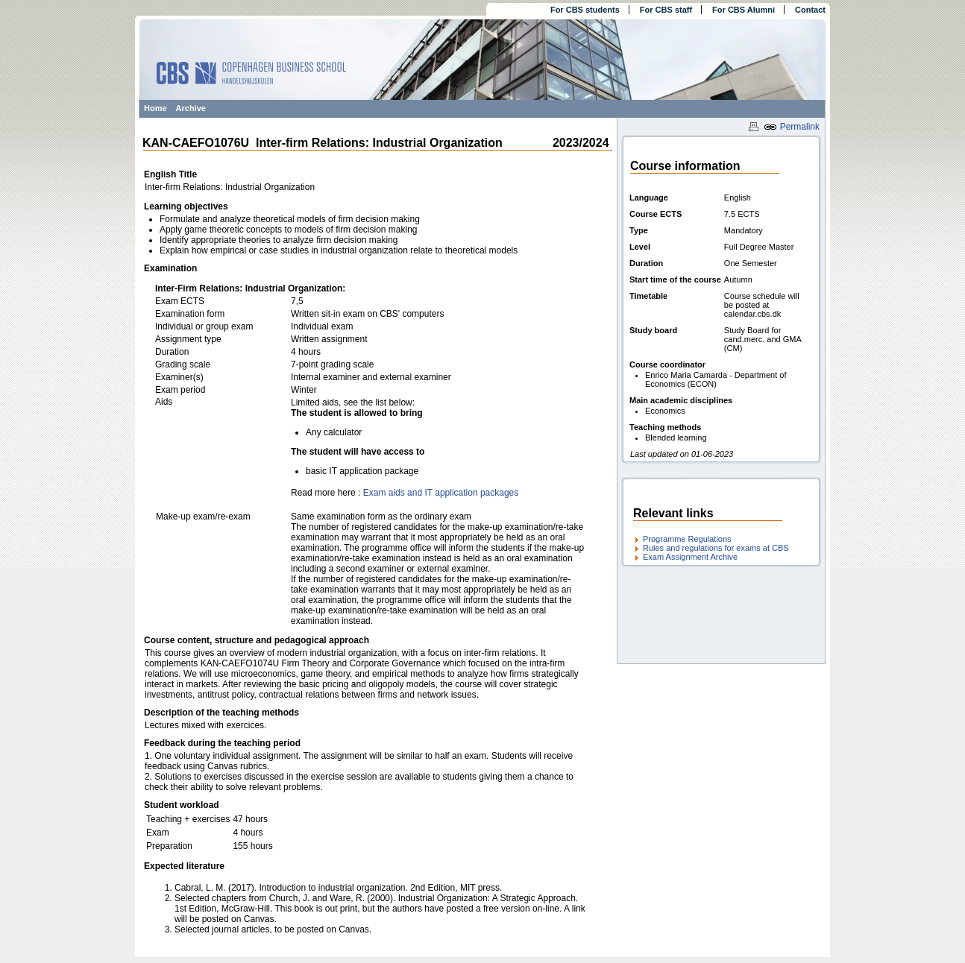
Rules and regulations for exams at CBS (716, 547)
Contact (810, 9)
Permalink (792, 126)
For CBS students (585, 9)
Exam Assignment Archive (690, 556)
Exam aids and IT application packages (441, 492)
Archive (191, 108)
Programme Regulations (687, 538)
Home (155, 108)
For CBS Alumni (743, 9)
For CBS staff (666, 9)
